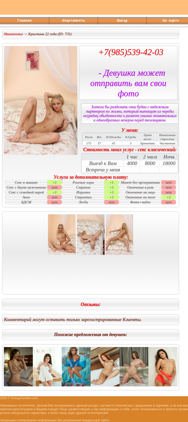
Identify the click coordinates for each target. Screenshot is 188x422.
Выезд (122, 21)
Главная (24, 21)
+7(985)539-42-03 (131, 52)
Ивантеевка (13, 34)
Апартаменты (73, 21)
